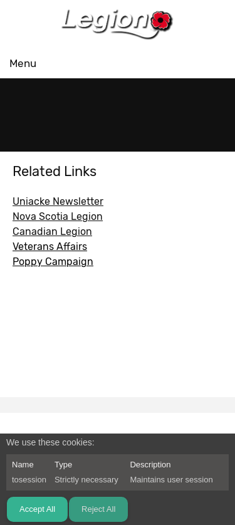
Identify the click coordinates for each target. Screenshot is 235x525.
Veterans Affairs (50, 246)
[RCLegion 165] (117, 23)
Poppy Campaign (53, 262)
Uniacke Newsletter (58, 201)
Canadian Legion (52, 231)
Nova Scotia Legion (58, 216)
